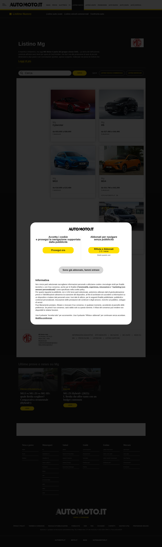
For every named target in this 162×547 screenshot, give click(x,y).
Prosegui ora (58, 250)
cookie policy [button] (79, 290)
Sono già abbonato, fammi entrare (81, 270)
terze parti (75, 292)
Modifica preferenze (43, 318)
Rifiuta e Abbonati (103, 250)
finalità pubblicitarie (105, 297)
